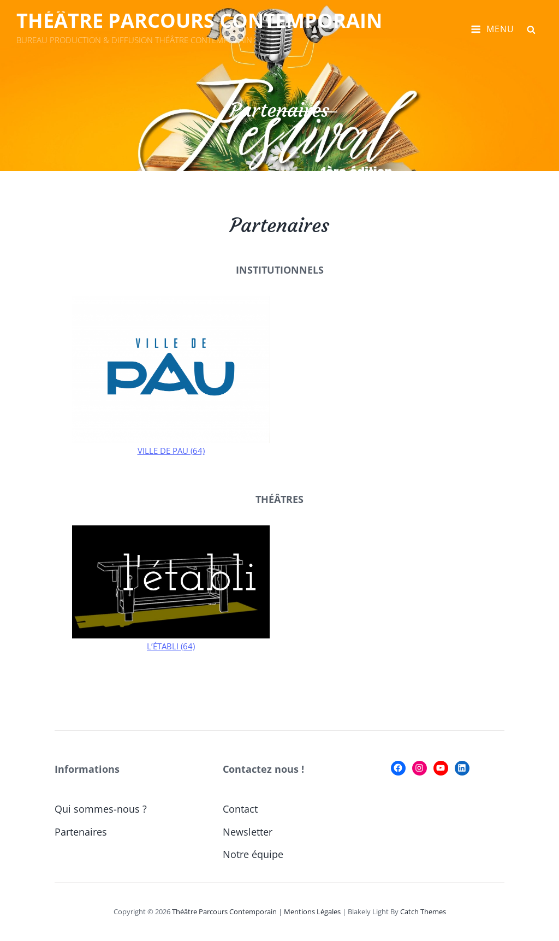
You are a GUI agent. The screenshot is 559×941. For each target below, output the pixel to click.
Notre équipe (253, 854)
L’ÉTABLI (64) (171, 646)
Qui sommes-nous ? (101, 808)
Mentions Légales (312, 911)
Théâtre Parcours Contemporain (199, 20)
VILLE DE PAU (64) (171, 450)
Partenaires (81, 831)
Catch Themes (423, 911)
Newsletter (247, 831)
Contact (240, 808)
